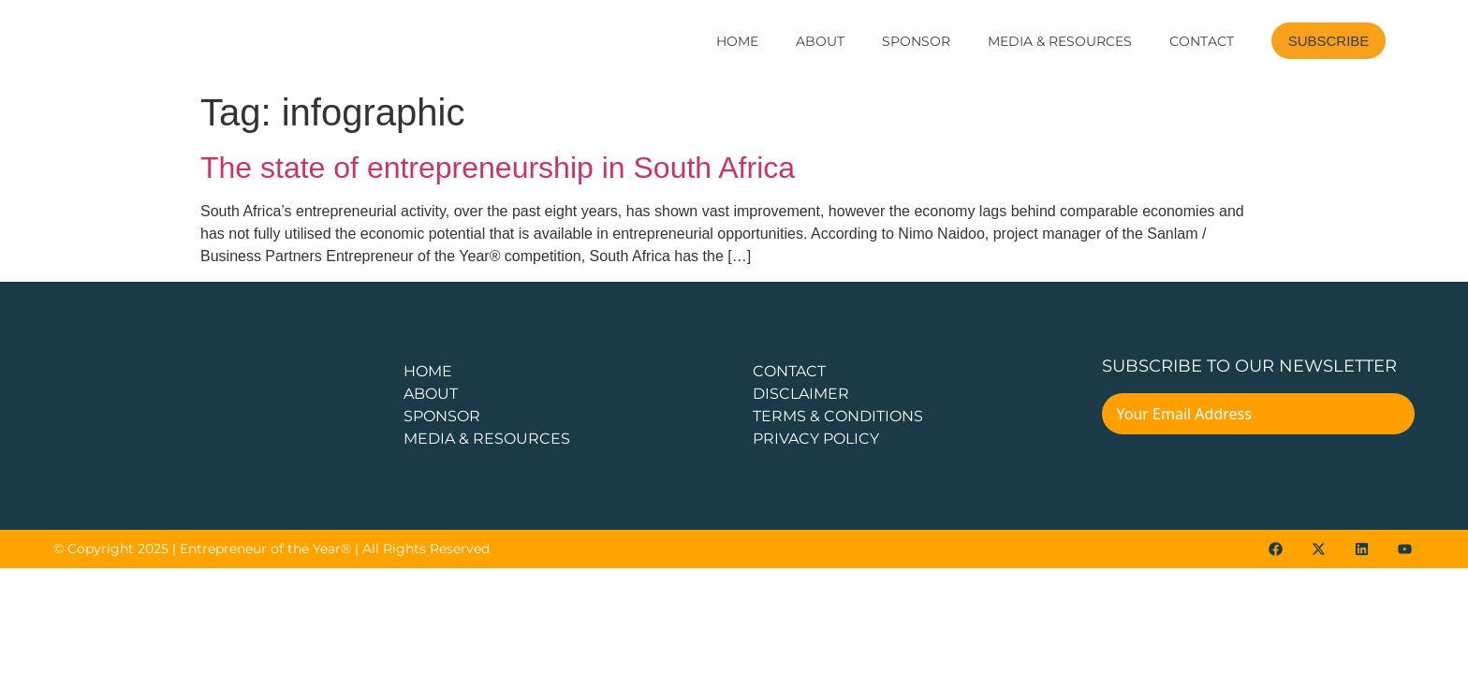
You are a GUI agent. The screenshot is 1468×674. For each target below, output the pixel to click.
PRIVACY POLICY (816, 438)
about (431, 394)
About (820, 41)
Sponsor (916, 41)
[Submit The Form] (1388, 417)
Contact (1201, 41)
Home (737, 41)
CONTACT (789, 371)
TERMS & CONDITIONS (838, 416)
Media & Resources (1060, 41)
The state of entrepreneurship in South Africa (497, 167)
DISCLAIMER (801, 394)
